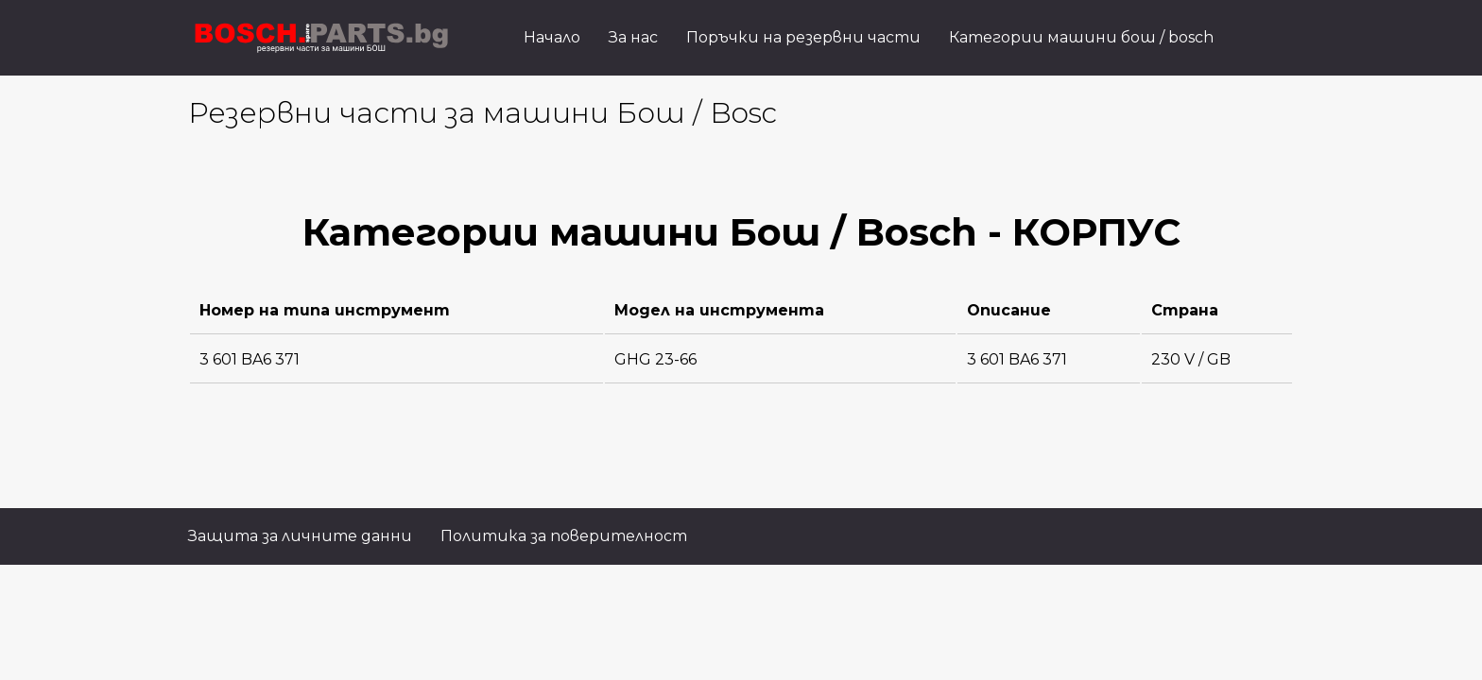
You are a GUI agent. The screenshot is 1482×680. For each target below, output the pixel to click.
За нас (633, 37)
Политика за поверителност (563, 536)
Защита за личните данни (300, 536)
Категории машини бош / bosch (1081, 37)
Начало (552, 37)
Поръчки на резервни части (803, 37)
